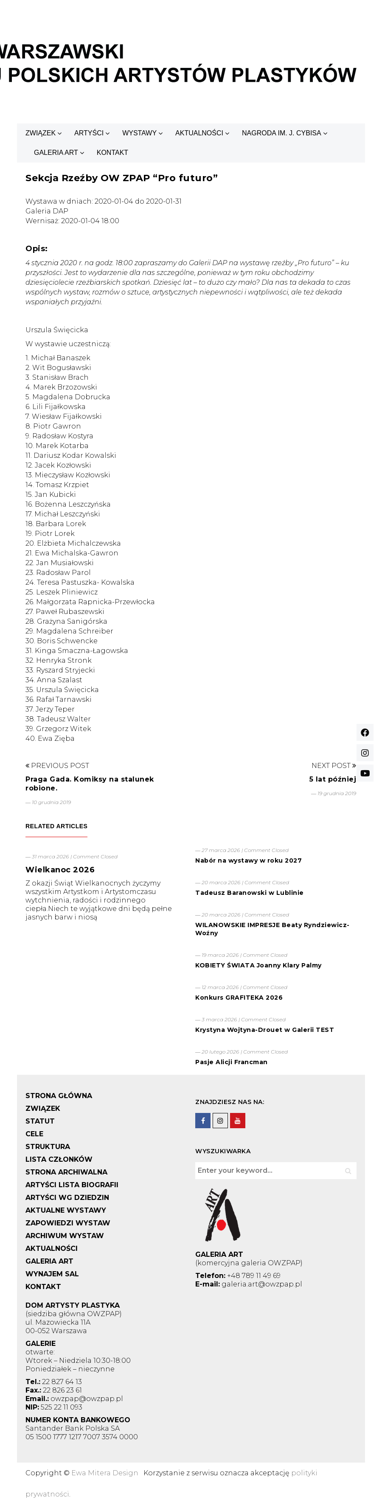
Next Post (334, 766)
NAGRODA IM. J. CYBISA (281, 133)
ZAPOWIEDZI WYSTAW (67, 1223)
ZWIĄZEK (40, 133)
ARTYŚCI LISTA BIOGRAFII (71, 1185)
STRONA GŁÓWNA (58, 1096)
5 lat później (333, 779)
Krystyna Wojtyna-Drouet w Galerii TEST (264, 1030)
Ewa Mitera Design (104, 1473)
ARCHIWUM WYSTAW (64, 1236)
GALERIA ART (56, 152)
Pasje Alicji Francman (231, 1062)
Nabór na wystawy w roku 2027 (248, 860)
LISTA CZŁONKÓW (59, 1159)
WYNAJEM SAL (52, 1274)
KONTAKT (112, 152)
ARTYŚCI (89, 133)
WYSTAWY (139, 133)
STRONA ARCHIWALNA (66, 1172)
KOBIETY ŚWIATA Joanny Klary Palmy (258, 965)
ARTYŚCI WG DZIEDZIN (67, 1198)
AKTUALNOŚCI (199, 133)
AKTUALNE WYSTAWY (65, 1210)
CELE (34, 1134)
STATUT (40, 1121)
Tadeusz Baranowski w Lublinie (249, 893)
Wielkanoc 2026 (60, 869)
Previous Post (57, 766)
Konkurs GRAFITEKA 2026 (239, 997)
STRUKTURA (47, 1147)
